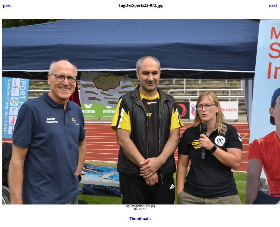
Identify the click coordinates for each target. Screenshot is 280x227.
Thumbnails (140, 218)
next (273, 5)
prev (7, 5)
